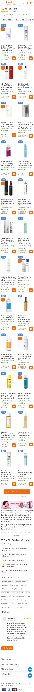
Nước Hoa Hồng (14, 600)
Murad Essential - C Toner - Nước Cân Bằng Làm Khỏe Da (7, 356)
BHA (3, 578)
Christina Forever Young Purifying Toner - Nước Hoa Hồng (25, 433)
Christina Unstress (21, 581)
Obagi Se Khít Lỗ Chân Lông (19, 603)
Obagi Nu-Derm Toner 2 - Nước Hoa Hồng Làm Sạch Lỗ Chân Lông (25, 357)
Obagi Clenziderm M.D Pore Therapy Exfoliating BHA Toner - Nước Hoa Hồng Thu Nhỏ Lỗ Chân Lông (8, 47)
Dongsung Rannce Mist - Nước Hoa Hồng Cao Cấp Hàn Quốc (7, 202)
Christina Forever (22, 578)
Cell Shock (11, 578)
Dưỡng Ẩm (14, 585)
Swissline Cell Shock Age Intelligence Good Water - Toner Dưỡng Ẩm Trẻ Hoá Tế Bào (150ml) (25, 125)
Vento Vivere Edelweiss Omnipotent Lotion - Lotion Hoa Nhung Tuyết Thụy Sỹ (24, 318)
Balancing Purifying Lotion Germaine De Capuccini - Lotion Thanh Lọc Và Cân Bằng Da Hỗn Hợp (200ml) (24, 241)
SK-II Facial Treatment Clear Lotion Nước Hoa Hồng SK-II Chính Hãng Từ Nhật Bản (7, 86)
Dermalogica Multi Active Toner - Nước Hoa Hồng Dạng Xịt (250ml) (24, 202)
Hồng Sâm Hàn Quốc (18, 589)
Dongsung (5, 585)
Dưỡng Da (24, 585)
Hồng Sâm (5, 589)
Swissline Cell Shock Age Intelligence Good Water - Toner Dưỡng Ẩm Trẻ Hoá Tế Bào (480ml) (8, 279)
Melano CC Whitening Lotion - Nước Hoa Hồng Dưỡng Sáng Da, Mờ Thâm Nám (8, 396)
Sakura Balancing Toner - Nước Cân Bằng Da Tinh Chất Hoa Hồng (7, 241)
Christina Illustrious (7, 581)
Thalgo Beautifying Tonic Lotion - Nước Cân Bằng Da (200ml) (25, 163)
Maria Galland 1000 (17, 592)
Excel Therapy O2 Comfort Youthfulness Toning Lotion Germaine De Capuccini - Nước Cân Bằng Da (25, 473)
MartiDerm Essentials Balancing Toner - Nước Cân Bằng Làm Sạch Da (25, 47)
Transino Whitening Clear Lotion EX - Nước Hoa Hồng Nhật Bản (25, 279)
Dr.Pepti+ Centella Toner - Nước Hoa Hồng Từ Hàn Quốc (7, 124)
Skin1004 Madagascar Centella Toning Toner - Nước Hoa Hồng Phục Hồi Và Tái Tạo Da (8, 434)
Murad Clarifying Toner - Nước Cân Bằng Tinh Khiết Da (7, 317)
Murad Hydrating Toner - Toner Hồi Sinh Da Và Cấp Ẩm (7, 163)
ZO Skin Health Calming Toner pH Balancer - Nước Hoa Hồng (25, 86)
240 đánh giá (14, 11)
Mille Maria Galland (18, 596)
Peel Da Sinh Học (7, 607)
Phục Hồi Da (19, 607)
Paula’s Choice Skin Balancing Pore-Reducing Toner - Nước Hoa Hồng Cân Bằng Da (25, 396)
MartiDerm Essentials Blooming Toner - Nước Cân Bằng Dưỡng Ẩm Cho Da (8, 473)
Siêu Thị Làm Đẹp (7, 685)
